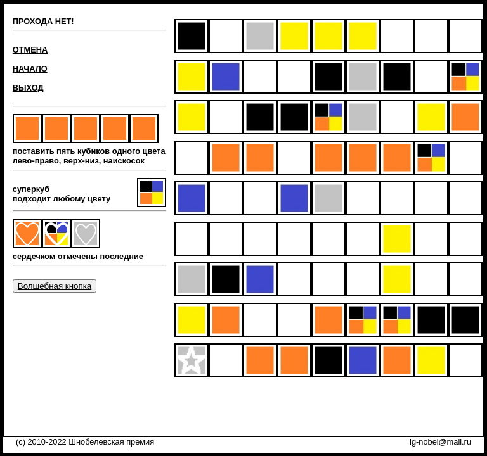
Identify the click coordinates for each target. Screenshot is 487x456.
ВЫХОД (28, 87)
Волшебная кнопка (54, 286)
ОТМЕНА (30, 49)
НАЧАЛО (30, 68)
